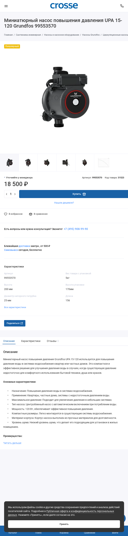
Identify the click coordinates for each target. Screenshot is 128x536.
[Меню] (6, 6)
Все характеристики (15, 307)
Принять (64, 524)
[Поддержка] (122, 6)
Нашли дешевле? (64, 202)
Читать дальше (12, 443)
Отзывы (52, 341)
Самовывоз (11, 249)
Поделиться (15, 323)
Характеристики (30, 341)
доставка (24, 246)
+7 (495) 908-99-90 (75, 229)
